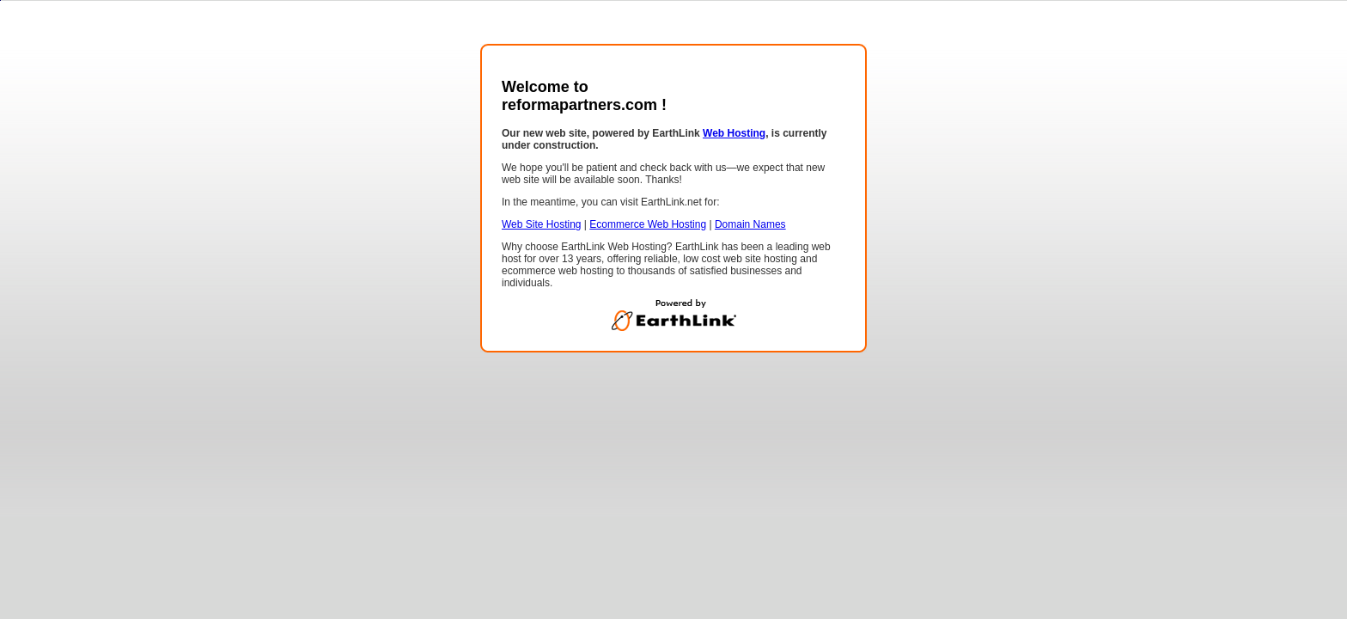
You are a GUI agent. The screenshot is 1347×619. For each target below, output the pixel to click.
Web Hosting (734, 133)
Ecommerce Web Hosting (647, 224)
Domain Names (750, 224)
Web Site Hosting (542, 224)
